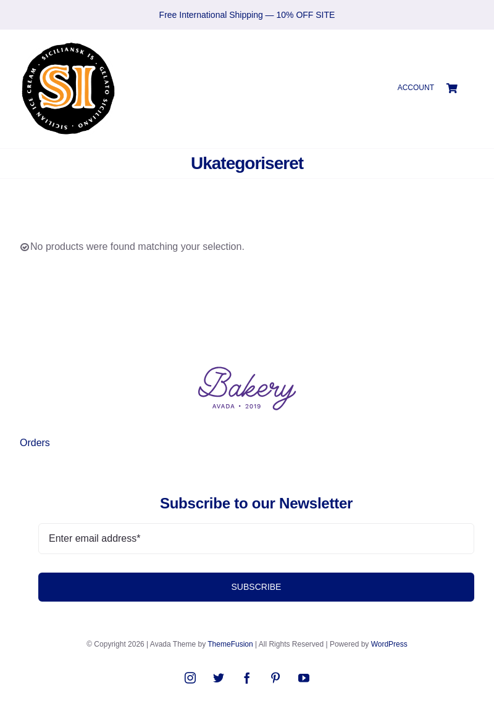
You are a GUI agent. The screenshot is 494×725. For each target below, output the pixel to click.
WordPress (389, 644)
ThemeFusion (230, 644)
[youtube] (304, 677)
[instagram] (190, 677)
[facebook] (247, 677)
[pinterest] (275, 677)
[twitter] (218, 677)
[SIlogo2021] (68, 44)
